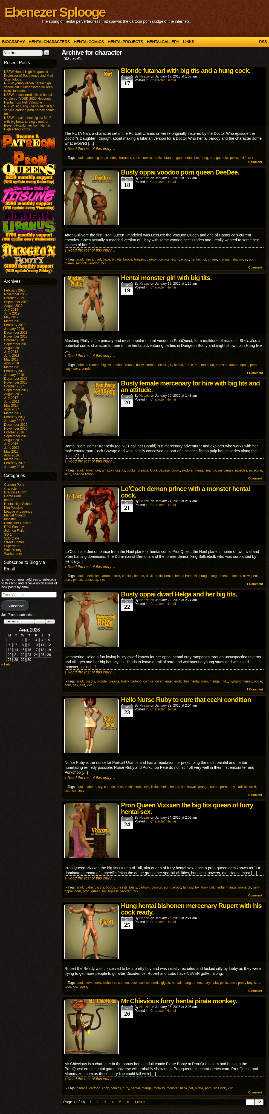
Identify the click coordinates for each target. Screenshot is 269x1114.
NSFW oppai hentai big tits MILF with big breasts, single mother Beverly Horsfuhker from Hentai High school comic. (27, 123)
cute (120, 787)
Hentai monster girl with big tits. (166, 277)
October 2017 (14, 386)
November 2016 (15, 428)
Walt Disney (13, 550)
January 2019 (14, 329)
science (70, 791)
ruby (231, 787)
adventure (92, 470)
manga (215, 158)
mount (233, 365)
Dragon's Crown (16, 492)
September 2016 (16, 436)
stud (257, 983)
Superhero (11, 546)
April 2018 (11, 363)
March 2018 (12, 367)
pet (191, 1088)
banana (82, 1088)
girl (170, 365)
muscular (255, 470)
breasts (139, 259)
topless (113, 891)
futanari (168, 158)
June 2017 (11, 402)
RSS (263, 41)
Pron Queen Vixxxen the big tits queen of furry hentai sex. (187, 808)
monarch (244, 887)
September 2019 (16, 302)
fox (197, 887)
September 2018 (16, 344)
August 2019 (13, 306)
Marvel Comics (15, 515)
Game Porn (12, 496)
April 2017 (11, 409)
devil (149, 576)
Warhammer (13, 554)
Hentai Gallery (163, 41)
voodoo (93, 263)
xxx (250, 158)
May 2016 (11, 451)
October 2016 (14, 432)
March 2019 (12, 321)
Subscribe (15, 606)
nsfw (225, 158)
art (99, 259)
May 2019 (11, 317)
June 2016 (11, 448)
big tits (99, 158)
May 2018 (11, 359)
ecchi (175, 259)
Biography (13, 41)
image (212, 259)
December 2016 (15, 425)
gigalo (165, 983)
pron (86, 891)
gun (179, 158)
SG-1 (8, 534)
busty (140, 365)
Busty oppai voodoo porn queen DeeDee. (180, 172)
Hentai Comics (89, 41)
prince (77, 580)
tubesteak (91, 580)
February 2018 (14, 371)
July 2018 (11, 352)
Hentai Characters (49, 41)
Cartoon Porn (14, 485)
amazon (108, 470)
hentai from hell (186, 576)
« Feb (5, 664)
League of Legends (18, 511)
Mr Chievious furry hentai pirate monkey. (179, 1001)
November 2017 (15, 382)
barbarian (93, 365)
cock (136, 158)
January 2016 (14, 467)
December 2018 (15, 333)
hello (164, 787)
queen (69, 263)
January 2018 (14, 375)
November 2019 (15, 294)
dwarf (159, 681)
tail (104, 891)
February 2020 (14, 290)
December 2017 (15, 379)
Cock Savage (160, 470)
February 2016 (14, 463)
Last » (140, 1102)
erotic (157, 158)
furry (204, 887)
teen (68, 987)
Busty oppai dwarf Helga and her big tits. (179, 594)
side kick (219, 1088)
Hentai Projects (125, 41)
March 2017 (12, 413)
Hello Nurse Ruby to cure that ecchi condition (186, 699)
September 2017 (16, 390)
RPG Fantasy (14, 527)
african (90, 259)
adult (80, 158)
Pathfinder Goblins (17, 523)
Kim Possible (13, 508)
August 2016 (13, 440)
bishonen (109, 983)
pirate (199, 1088)
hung (204, 158)
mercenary (225, 470)
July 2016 (11, 444)
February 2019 (14, 325)
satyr (68, 369)
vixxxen (125, 891)
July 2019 (11, 310)
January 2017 (14, 421)
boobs (127, 259)
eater (169, 681)
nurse (214, 787)
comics (146, 158)
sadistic (241, 787)
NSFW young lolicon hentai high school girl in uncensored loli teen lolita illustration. (28, 87)
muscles (241, 470)
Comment (255, 162)
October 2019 (14, 298)
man (204, 681)
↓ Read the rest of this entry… (90, 148)
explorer (188, 470)
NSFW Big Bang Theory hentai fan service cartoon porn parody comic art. (29, 110)
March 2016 (12, 459)
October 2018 (14, 340)
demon (139, 576)
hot (196, 158)
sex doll (81, 263)
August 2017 (13, 394)
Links (188, 41)
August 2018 (13, 348)
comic (176, 470)
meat (224, 576)
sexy (76, 369)
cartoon (152, 259)
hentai (8, 500)
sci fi (243, 158)
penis (234, 158)
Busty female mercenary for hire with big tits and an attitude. (190, 386)
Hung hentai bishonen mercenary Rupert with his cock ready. (191, 909)
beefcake (92, 576)
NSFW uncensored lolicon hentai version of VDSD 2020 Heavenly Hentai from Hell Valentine (28, 98)
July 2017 (11, 398)
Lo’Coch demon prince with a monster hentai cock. (185, 492)
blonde (111, 158)
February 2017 (14, 417)
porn (252, 259)
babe (89, 158)
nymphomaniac (241, 681)
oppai (243, 259)
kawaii (191, 787)
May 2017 (11, 405)
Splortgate (11, 538)
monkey (159, 1088)
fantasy (188, 887)
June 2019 (11, 313)
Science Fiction (15, 531)
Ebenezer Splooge (55, 12)
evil (146, 787)
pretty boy (245, 983)
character (11, 488)
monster (10, 519)
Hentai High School (18, 504)
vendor (87, 369)
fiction (155, 787)
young (84, 987)
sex (75, 685)
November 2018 (15, 336)
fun (186, 681)
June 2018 (11, 356)
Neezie (144, 76)
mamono (207, 365)
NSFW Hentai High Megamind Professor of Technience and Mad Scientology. (28, 75)
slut (82, 685)
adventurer (93, 983)
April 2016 (11, 455)
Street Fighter (14, 542)
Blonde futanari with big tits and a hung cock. (185, 70)
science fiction (83, 474)
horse (189, 365)
